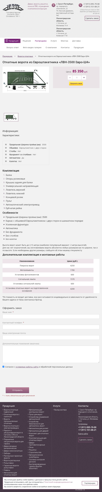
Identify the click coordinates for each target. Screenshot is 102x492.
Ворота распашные (12, 460)
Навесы (7, 470)
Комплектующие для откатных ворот (37, 439)
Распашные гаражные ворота (13, 457)
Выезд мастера (60, 410)
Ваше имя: (8, 312)
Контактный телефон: (13, 322)
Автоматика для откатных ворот (10, 473)
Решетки (32, 450)
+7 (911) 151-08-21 (91, 6)
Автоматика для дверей (38, 431)
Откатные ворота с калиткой (11, 415)
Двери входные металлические (10, 447)
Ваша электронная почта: (14, 333)
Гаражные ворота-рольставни (11, 466)
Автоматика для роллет (38, 428)
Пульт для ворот (35, 414)
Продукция (13, 41)
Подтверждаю (89, 483)
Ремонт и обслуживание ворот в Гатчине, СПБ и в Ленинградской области (14, 433)
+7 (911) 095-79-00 (91, 4)
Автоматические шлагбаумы (36, 456)
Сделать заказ (92, 18)
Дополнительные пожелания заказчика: (21, 343)
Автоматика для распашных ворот (36, 411)
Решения (27, 41)
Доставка (76, 41)
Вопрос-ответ (13, 47)
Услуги (54, 41)
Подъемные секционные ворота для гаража (14, 441)
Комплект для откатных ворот (39, 434)
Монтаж (64, 41)
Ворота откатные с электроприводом (11, 427)
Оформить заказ (76, 83)
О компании (51, 47)
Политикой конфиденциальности (57, 482)
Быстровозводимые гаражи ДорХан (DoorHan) (37, 466)
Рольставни (9, 463)
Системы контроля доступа (37, 460)
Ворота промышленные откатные (11, 421)
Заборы (7, 453)
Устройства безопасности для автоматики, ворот (37, 423)
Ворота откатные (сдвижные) (11, 411)
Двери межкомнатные (13, 451)
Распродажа (40, 41)
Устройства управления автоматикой (39, 418)
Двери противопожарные (37, 443)
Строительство (35, 452)
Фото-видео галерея (32, 47)
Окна (31, 447)
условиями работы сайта (27, 367)
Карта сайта (83, 433)
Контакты (65, 47)
